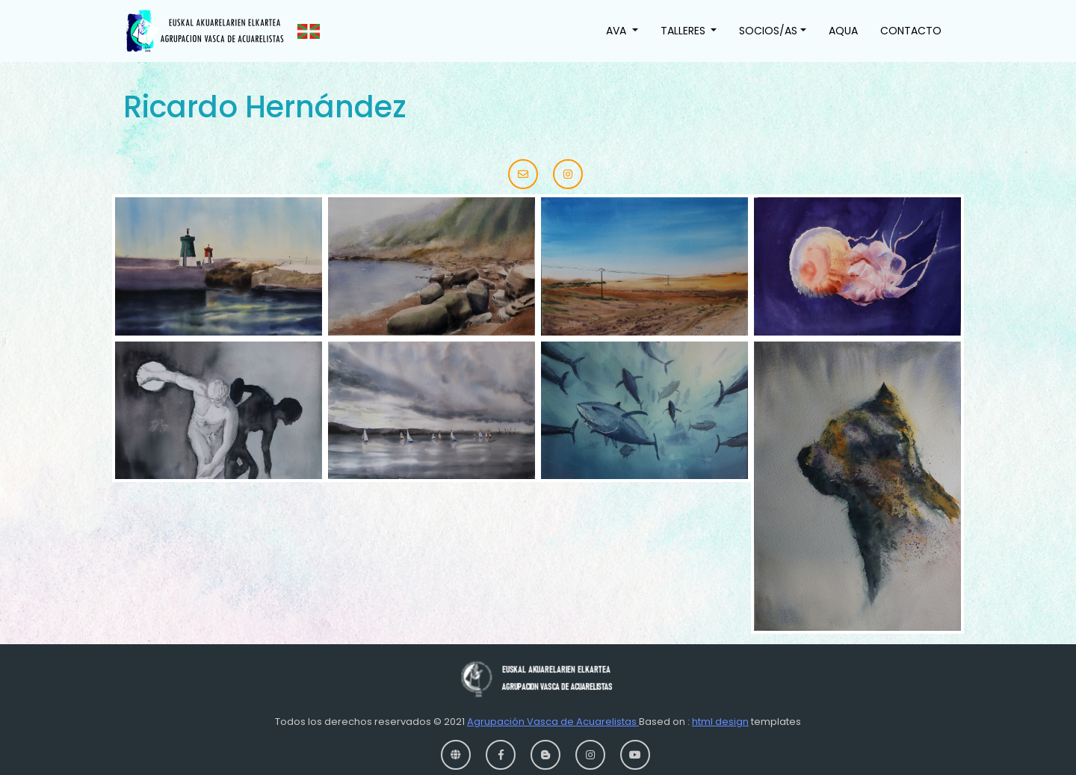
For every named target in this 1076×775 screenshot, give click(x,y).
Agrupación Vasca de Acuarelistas (553, 721)
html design (720, 721)
